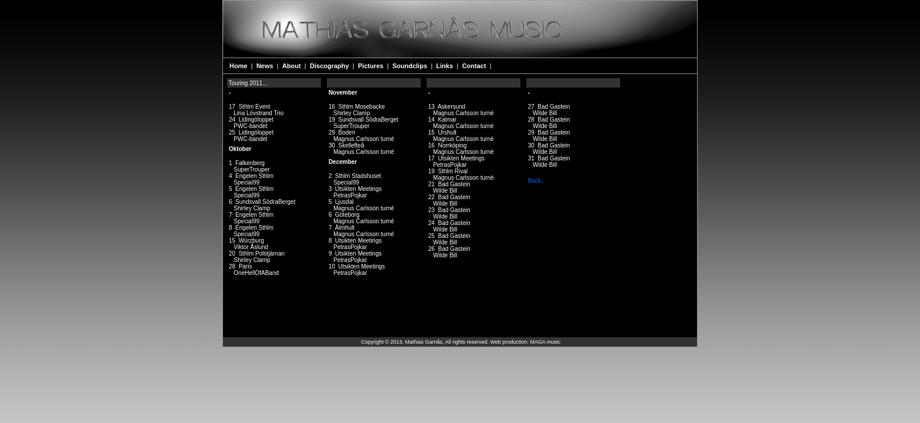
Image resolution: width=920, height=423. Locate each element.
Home (239, 65)
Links (445, 65)
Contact (475, 65)
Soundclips (411, 65)
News (265, 65)
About (292, 65)
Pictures (371, 65)
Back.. (536, 180)
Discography (330, 65)
